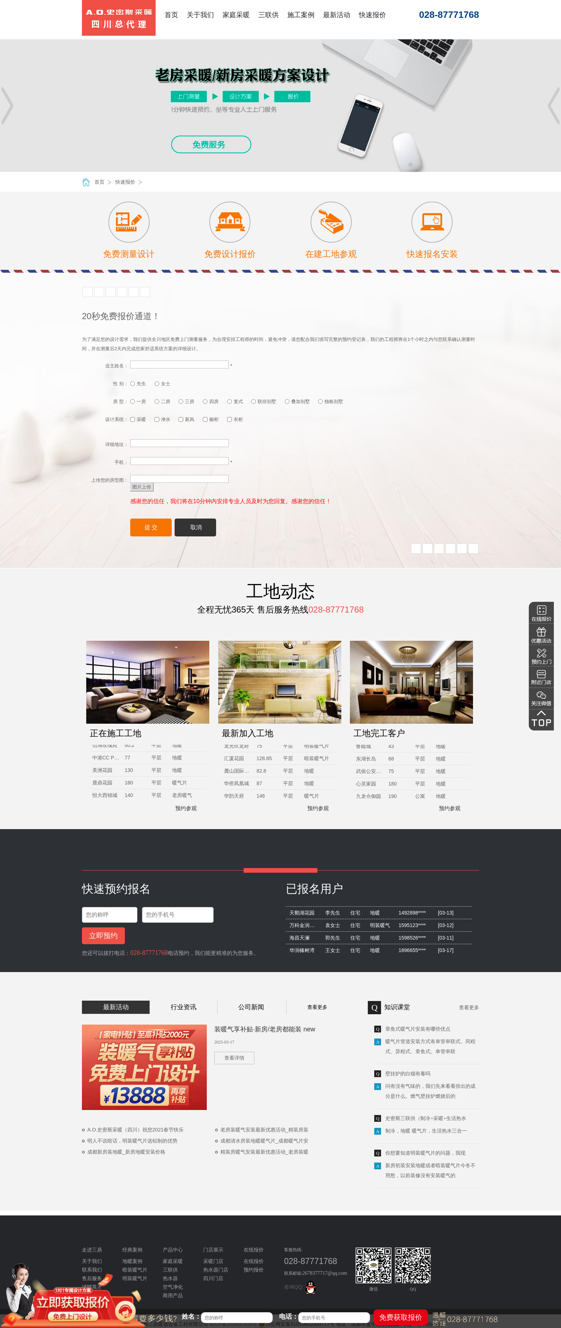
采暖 (138, 419)
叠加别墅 (297, 401)
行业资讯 (183, 1007)
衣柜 (235, 419)
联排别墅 (263, 401)
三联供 (268, 14)
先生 (138, 383)
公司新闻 (251, 1007)
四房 (211, 401)
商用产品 (173, 1295)
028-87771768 (149, 952)
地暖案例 (132, 1261)
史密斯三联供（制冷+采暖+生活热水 (425, 1118)
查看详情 (234, 1058)
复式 (235, 401)
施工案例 (300, 14)
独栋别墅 (330, 401)
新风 (186, 419)
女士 (162, 383)
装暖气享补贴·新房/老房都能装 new (264, 1029)
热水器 (170, 1278)
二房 (162, 401)
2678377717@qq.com (324, 1273)
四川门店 (213, 1278)
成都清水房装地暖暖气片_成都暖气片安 (264, 1141)
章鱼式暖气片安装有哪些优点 (417, 1029)
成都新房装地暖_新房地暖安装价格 (126, 1152)
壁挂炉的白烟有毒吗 (407, 1073)
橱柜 (211, 419)
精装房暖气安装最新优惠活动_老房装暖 (264, 1152)
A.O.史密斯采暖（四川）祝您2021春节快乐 (135, 1130)
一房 (138, 401)
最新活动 (336, 14)
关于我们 (200, 14)
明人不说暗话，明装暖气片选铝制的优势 (132, 1141)
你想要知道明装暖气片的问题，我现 (425, 1153)
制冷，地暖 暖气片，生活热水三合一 (426, 1131)
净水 (162, 419)
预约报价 (254, 1270)
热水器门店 (215, 1270)
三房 (186, 401)
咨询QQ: (301, 1287)
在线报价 (254, 1261)
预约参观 (183, 808)
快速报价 (372, 14)
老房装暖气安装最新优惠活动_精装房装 (264, 1130)
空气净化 (173, 1287)
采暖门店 (213, 1261)
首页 (171, 14)
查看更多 (317, 1007)
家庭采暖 (236, 14)
